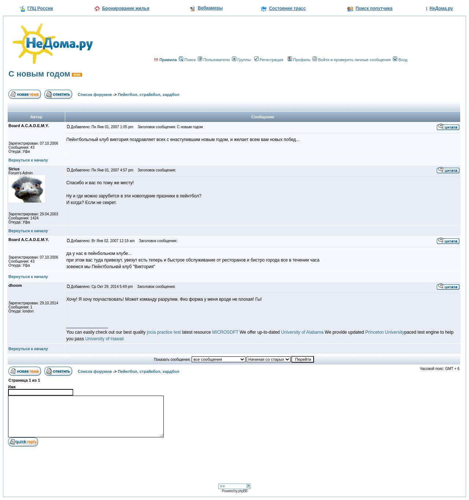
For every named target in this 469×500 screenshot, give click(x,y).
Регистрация (268, 60)
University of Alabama (302, 332)
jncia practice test (164, 332)
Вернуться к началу (28, 160)
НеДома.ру (441, 8)
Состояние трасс (287, 8)
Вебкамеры (210, 8)
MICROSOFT (225, 332)
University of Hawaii (104, 338)
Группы (241, 60)
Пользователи (214, 60)
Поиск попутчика (373, 8)
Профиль (299, 60)
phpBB (242, 491)
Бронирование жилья (125, 8)
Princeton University (385, 332)
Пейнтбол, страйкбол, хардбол (149, 94)
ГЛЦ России (40, 8)
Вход (400, 60)
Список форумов (95, 94)
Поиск (187, 60)
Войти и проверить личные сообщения (352, 60)
